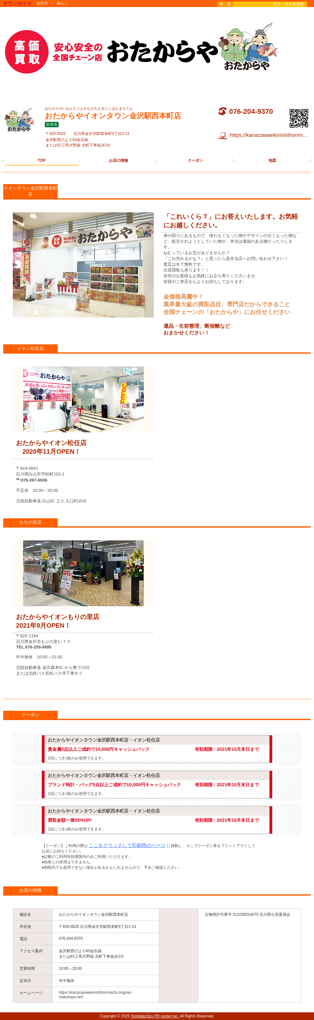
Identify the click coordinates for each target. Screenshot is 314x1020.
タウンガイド (22, 4)
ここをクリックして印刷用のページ (127, 845)
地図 (272, 160)
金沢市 (42, 3)
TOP (41, 160)
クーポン (195, 160)
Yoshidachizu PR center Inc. (155, 1016)
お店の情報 (118, 160)
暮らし (62, 3)
